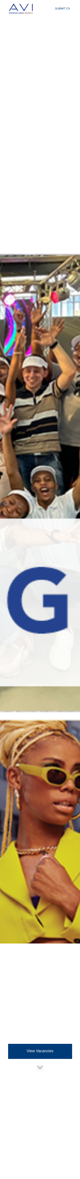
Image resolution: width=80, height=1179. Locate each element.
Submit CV (62, 8)
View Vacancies (40, 1051)
